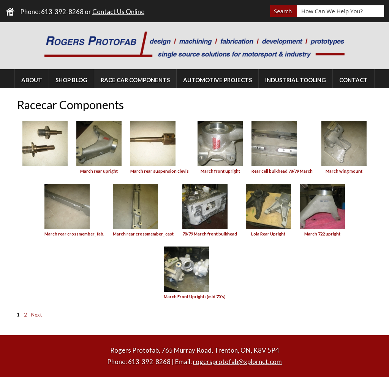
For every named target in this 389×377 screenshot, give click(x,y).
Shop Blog (71, 79)
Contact (353, 79)
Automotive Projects (217, 79)
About (31, 79)
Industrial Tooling (295, 79)
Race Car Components (135, 79)
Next (36, 315)
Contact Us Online (118, 12)
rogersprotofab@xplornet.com (237, 362)
